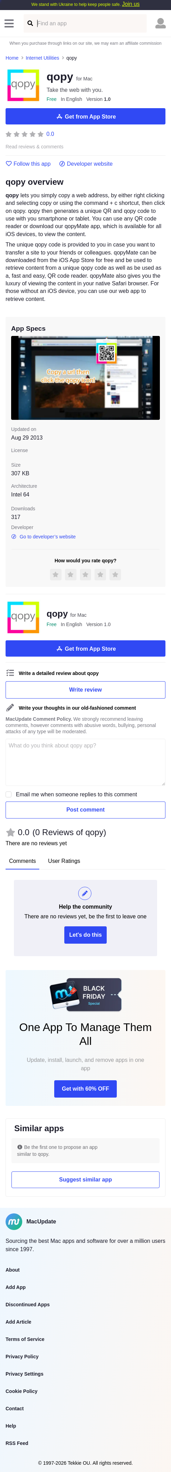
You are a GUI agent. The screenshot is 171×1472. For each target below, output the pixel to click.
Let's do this (85, 934)
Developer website (86, 164)
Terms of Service (25, 1339)
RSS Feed (17, 1443)
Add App (16, 1287)
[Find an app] (29, 23)
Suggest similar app (85, 1179)
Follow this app (28, 164)
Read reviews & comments (35, 147)
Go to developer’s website (43, 537)
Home (12, 58)
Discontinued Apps (28, 1304)
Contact (15, 1408)
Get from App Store (85, 116)
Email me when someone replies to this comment (76, 794)
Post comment (85, 809)
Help (11, 1426)
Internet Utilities (42, 58)
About (12, 1270)
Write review (85, 689)
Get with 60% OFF (85, 1088)
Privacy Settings (24, 1374)
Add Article (18, 1322)
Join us (131, 4)
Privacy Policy (22, 1356)
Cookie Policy (22, 1391)
